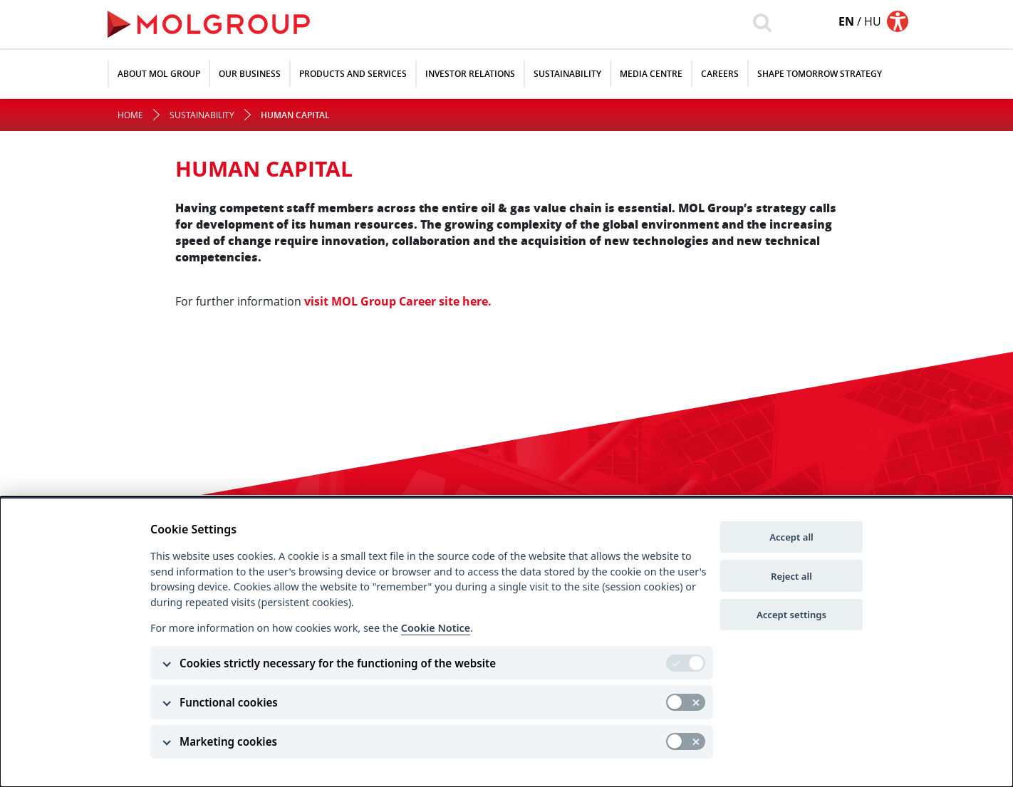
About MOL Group (159, 74)
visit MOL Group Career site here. (398, 301)
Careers (720, 74)
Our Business (250, 74)
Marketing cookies (228, 741)
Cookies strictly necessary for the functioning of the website (338, 663)
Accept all (791, 537)
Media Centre (651, 74)
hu (872, 21)
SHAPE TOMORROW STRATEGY (819, 74)
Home (130, 115)
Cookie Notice (435, 628)
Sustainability (567, 74)
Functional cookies (229, 702)
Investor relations (470, 74)
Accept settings (791, 614)
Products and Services (353, 74)
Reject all (791, 576)
